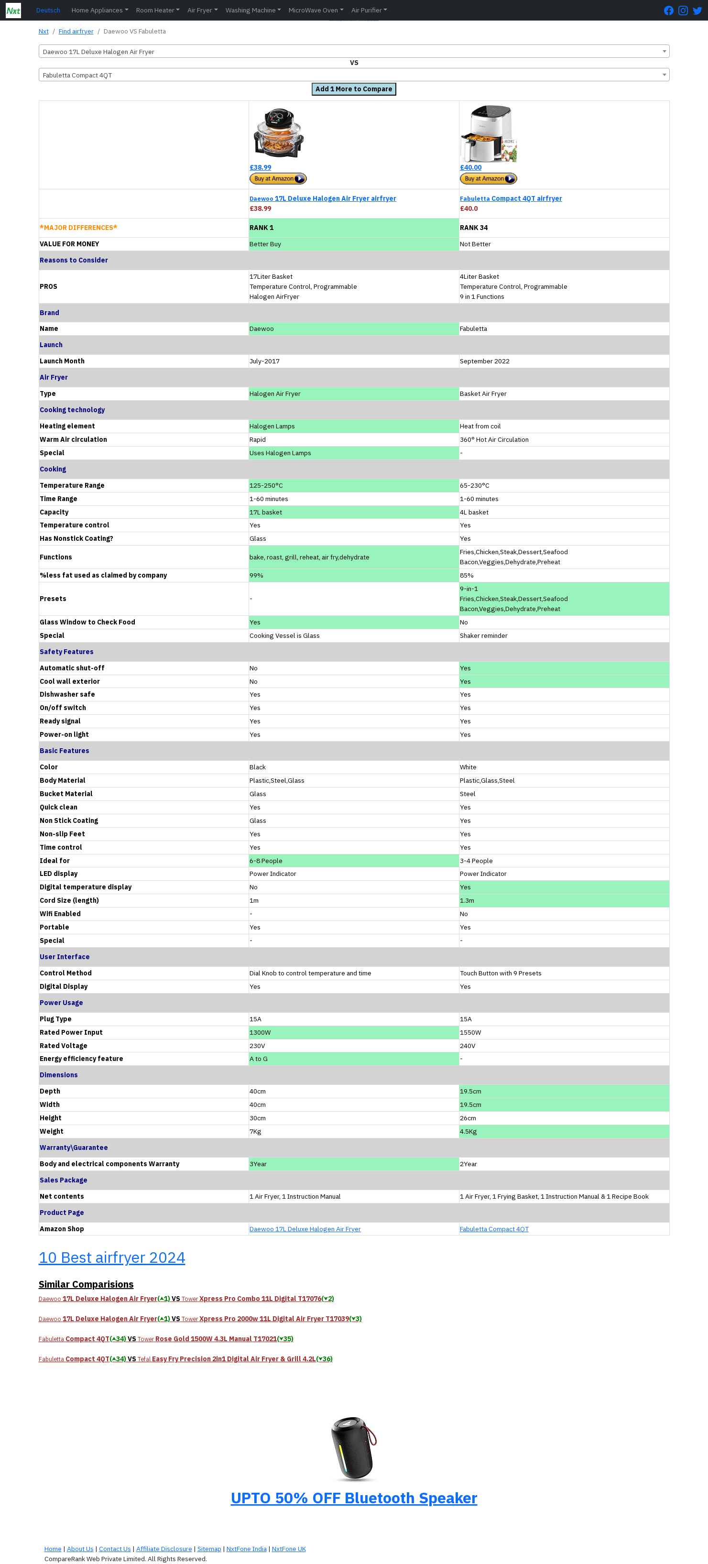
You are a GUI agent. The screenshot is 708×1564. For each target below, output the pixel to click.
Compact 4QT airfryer (511, 198)
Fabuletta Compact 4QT (494, 1229)
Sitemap (209, 1548)
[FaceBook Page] (671, 10)
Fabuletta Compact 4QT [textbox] (77, 75)
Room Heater (155, 10)
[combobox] (354, 51)
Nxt (44, 31)
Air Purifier (366, 10)
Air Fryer (199, 10)
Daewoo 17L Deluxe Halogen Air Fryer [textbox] (98, 51)
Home (53, 1548)
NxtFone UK (289, 1548)
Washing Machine (251, 10)
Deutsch (48, 10)
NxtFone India (247, 1548)
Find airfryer (76, 31)
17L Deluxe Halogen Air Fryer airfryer (323, 198)
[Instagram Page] (685, 10)
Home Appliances (97, 10)
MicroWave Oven (313, 10)
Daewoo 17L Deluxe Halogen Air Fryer (305, 1229)
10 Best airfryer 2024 (112, 1257)
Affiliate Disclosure (164, 1548)
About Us (80, 1548)
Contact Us (115, 1548)
